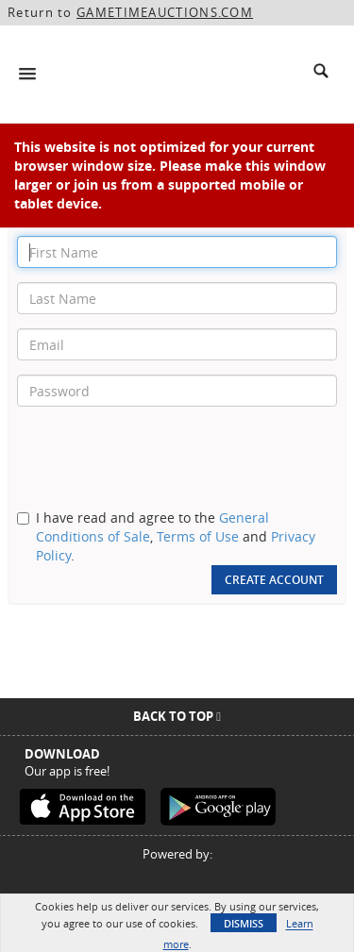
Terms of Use (198, 536)
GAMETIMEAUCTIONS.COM (164, 12)
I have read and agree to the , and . (175, 536)
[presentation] (160, 457)
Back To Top (177, 716)
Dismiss (243, 923)
